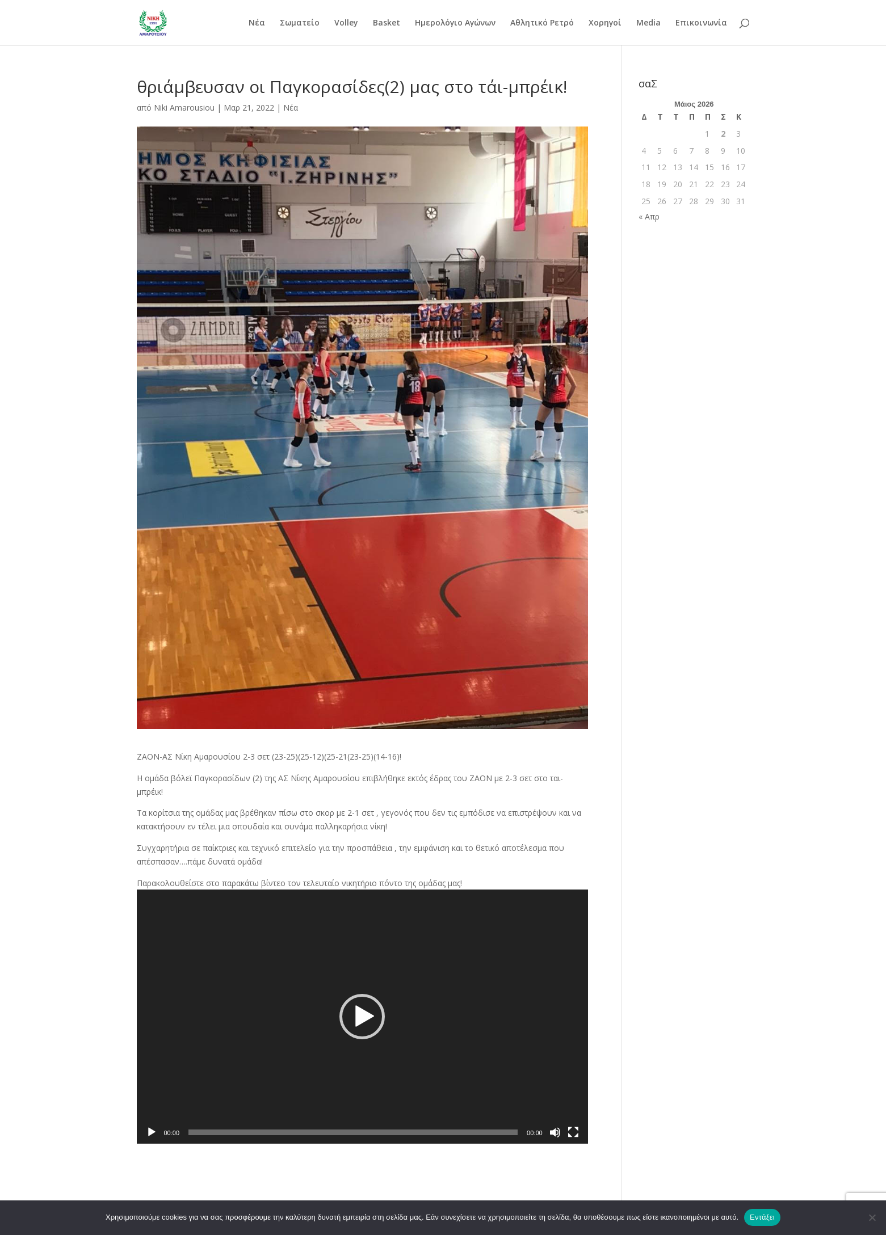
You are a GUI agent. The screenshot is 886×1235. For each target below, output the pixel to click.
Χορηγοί (605, 23)
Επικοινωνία (701, 23)
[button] (362, 1016)
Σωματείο (300, 23)
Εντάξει (762, 1217)
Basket (386, 23)
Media (648, 23)
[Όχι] (871, 1217)
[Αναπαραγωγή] (151, 1132)
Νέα (257, 23)
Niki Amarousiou (184, 107)
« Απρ (649, 216)
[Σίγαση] (555, 1132)
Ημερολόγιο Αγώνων (455, 23)
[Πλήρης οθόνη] (573, 1132)
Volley (346, 23)
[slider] (353, 1132)
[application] (362, 1016)
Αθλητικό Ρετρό (542, 23)
